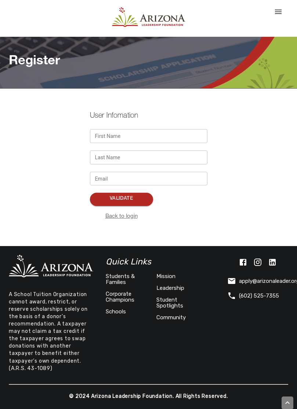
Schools (116, 311)
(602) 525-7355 (253, 295)
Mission (165, 276)
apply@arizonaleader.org (257, 281)
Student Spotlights (169, 303)
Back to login (121, 216)
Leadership (170, 288)
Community (171, 317)
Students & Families (120, 279)
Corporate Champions (120, 297)
